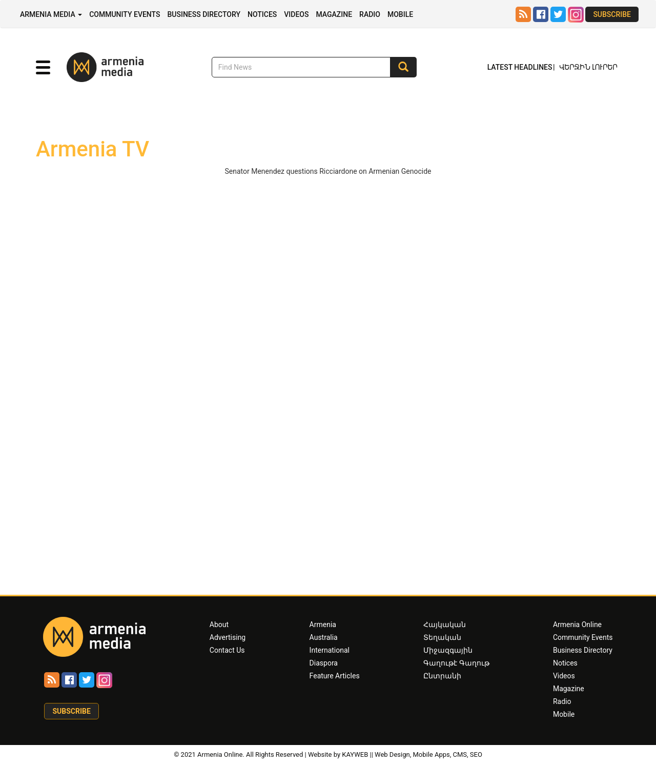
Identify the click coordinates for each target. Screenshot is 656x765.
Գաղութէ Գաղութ (456, 663)
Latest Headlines (519, 67)
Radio (369, 14)
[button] (43, 68)
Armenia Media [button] (51, 14)
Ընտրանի (442, 676)
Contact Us (227, 650)
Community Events (124, 14)
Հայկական (444, 624)
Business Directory (203, 14)
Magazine (334, 14)
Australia (324, 637)
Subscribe (612, 14)
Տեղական (442, 637)
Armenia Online (577, 624)
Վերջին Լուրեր (588, 67)
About (219, 624)
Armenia (323, 624)
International (330, 650)
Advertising (227, 637)
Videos (296, 14)
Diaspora (324, 663)
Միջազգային (448, 650)
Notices (262, 14)
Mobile (400, 14)
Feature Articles (335, 676)
